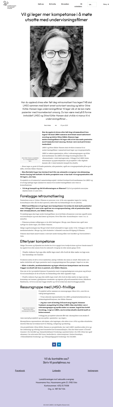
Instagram (93, 370)
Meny (105, 4)
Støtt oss (41, 4)
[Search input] (92, 4)
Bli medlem (65, 4)
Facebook (20, 370)
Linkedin (56, 370)
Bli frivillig (52, 4)
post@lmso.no (61, 362)
